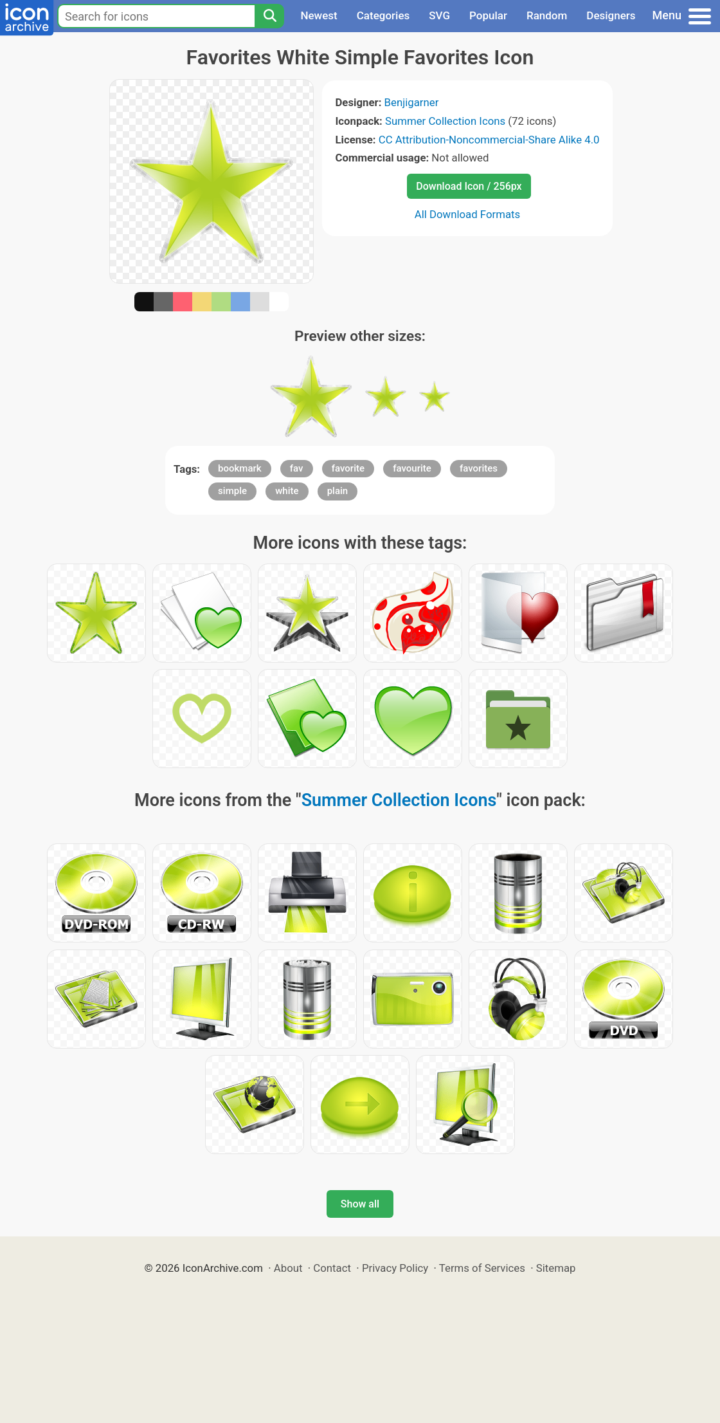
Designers (610, 15)
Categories (383, 15)
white (286, 491)
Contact (332, 1268)
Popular (488, 15)
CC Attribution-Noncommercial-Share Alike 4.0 (489, 139)
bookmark (240, 468)
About (288, 1268)
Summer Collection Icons (445, 121)
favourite (412, 468)
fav (296, 468)
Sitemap (556, 1268)
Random (546, 15)
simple (232, 491)
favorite (348, 468)
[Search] (269, 16)
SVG (439, 15)
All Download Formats (468, 214)
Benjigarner (411, 102)
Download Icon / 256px (468, 186)
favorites (479, 468)
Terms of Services (482, 1268)
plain (337, 491)
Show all (360, 1204)
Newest (318, 15)
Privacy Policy (395, 1268)
